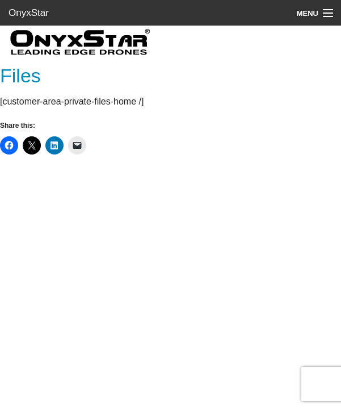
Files (20, 75)
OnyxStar (29, 12)
